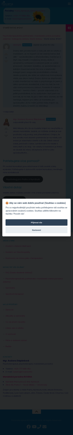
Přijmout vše (36, 222)
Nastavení (36, 230)
